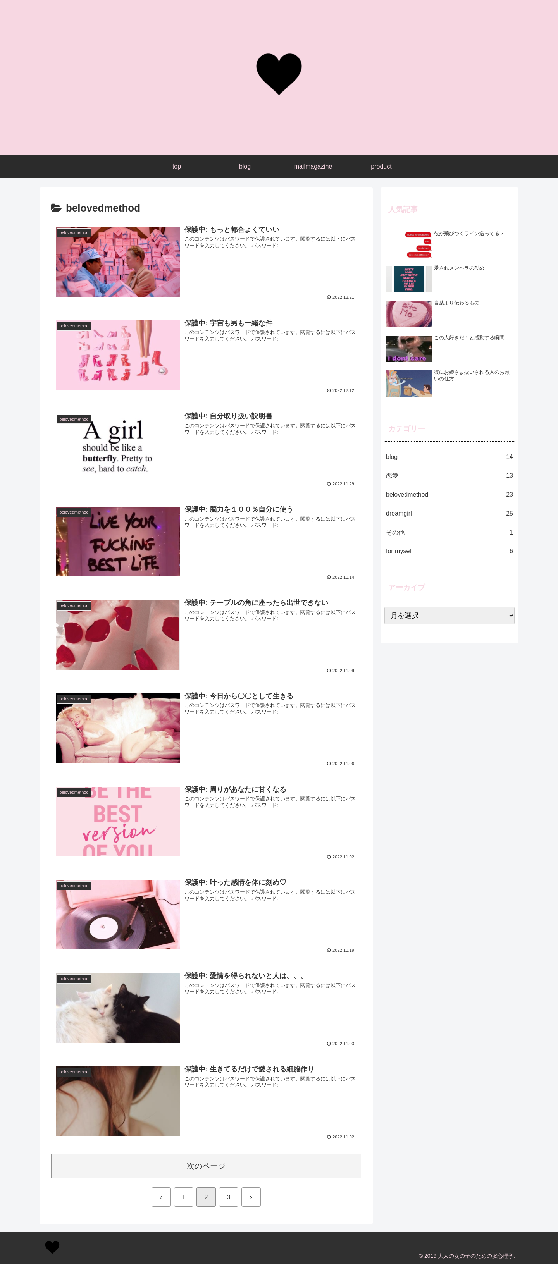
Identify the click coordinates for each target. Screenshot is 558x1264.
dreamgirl (449, 513)
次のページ (206, 1166)
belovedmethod (449, 494)
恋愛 (449, 476)
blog (449, 457)
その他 (449, 532)
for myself (449, 551)
